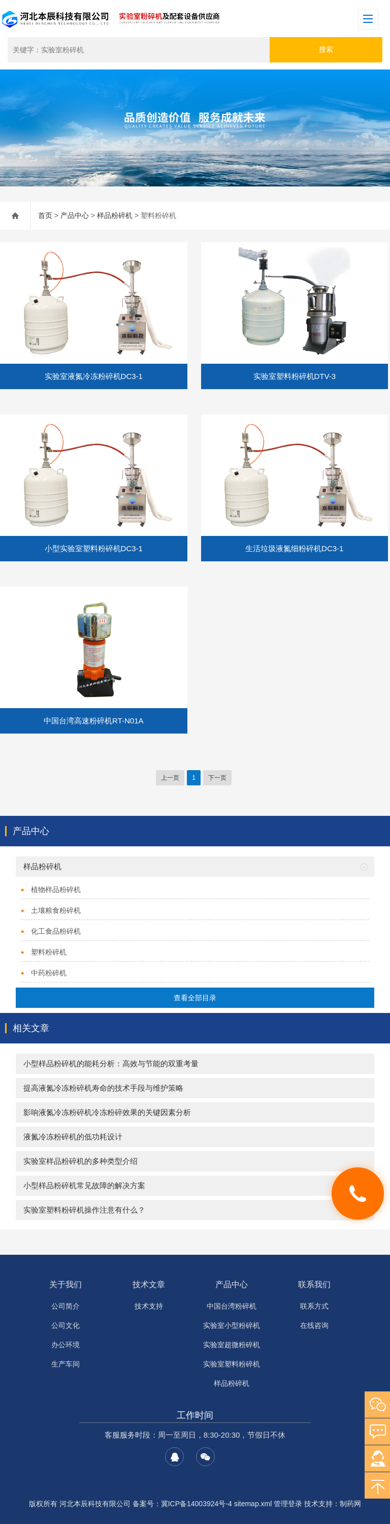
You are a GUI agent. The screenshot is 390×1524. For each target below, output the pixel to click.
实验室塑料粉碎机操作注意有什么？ (84, 1209)
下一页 (217, 777)
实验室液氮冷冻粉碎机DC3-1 (94, 376)
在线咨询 (314, 1325)
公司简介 (65, 1306)
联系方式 (314, 1306)
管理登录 (288, 1504)
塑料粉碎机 (49, 952)
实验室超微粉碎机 (231, 1345)
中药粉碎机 (49, 973)
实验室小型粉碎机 (231, 1325)
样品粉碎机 (115, 215)
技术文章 (149, 1284)
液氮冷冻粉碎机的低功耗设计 (72, 1136)
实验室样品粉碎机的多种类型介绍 (80, 1161)
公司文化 (65, 1325)
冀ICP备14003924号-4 (196, 1504)
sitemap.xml (253, 1504)
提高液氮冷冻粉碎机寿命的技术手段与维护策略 (103, 1088)
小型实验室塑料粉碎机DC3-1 (94, 548)
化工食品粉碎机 (56, 931)
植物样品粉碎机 (56, 889)
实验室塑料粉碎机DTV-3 (294, 376)
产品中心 (74, 215)
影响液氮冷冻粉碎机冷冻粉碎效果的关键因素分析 (107, 1112)
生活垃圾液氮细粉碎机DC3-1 (294, 548)
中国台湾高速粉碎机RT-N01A (93, 720)
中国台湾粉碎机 (231, 1306)
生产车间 (65, 1364)
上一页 (170, 777)
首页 (45, 215)
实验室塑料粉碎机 (231, 1364)
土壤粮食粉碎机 (56, 910)
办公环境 (65, 1345)
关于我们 (65, 1284)
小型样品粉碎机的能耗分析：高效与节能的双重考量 (111, 1063)
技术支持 (149, 1306)
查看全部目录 (195, 998)
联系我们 (314, 1284)
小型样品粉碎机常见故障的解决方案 (84, 1185)
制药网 (350, 1504)
